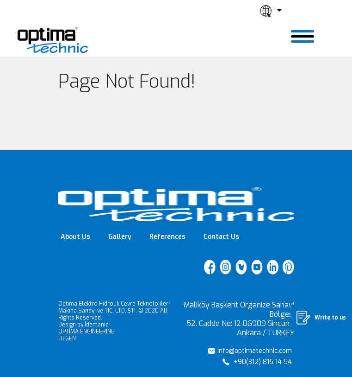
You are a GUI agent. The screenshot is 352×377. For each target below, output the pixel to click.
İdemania (97, 324)
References (167, 236)
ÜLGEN (67, 338)
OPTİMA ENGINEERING (86, 331)
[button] (270, 11)
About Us (75, 236)
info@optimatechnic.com (250, 350)
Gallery (119, 236)
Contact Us (221, 236)
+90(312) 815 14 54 (257, 362)
